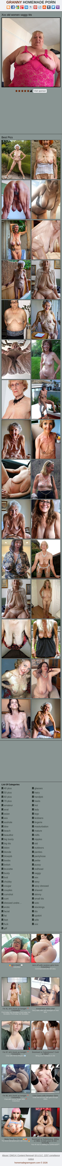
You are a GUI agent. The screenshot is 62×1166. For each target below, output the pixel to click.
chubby (6, 881)
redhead (37, 869)
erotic (5, 907)
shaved (37, 890)
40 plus (6, 788)
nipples (37, 839)
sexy (35, 881)
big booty (7, 839)
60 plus (6, 797)
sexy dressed (40, 886)
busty (5, 873)
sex (35, 877)
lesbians (37, 818)
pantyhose (39, 856)
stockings (38, 907)
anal (5, 809)
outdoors (38, 847)
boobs (5, 860)
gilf (4, 928)
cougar (6, 886)
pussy (36, 864)
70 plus (6, 801)
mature (37, 831)
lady (35, 809)
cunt (5, 898)
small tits (38, 898)
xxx (35, 924)
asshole (6, 822)
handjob (37, 797)
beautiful (7, 835)
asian (5, 814)
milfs (35, 835)
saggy (36, 873)
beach (5, 831)
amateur (7, 805)
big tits (6, 843)
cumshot (7, 894)
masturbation (40, 826)
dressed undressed (12, 903)
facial (5, 911)
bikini (5, 847)
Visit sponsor (40, 91)
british (5, 864)
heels (36, 801)
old (35, 843)
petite (36, 860)
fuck (4, 924)
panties (37, 852)
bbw (4, 826)
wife (35, 920)
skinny (36, 894)
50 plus (6, 792)
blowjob (6, 856)
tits (35, 911)
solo (35, 903)
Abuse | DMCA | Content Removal (18, 1155)
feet (4, 920)
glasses (37, 788)
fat (4, 915)
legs (35, 814)
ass (4, 818)
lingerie (37, 822)
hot (35, 805)
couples (6, 890)
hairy (36, 792)
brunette (7, 869)
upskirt (37, 915)
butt (4, 877)
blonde (6, 852)
